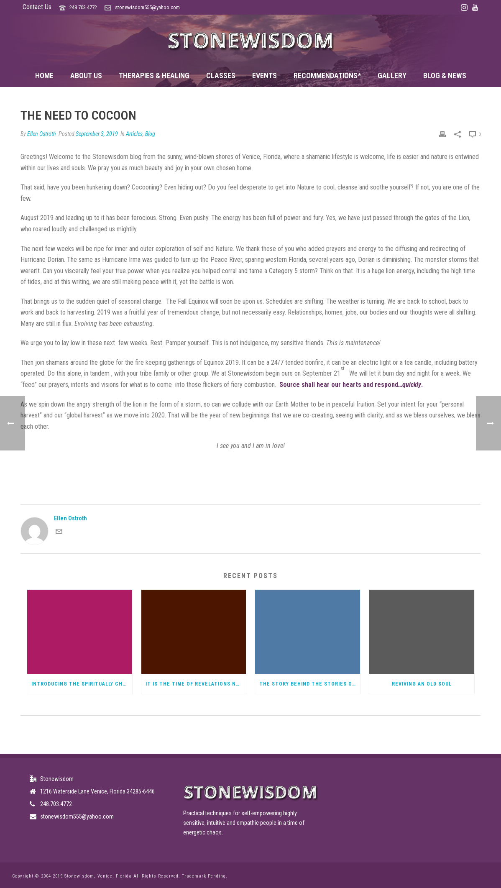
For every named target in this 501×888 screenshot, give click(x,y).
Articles (134, 134)
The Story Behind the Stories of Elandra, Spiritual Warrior (309, 684)
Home (44, 75)
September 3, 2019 (97, 134)
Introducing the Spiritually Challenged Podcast (81, 684)
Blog (150, 134)
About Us (86, 75)
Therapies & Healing (154, 75)
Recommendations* (327, 75)
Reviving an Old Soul (422, 684)
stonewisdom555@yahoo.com (147, 7)
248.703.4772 (83, 7)
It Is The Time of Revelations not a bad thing (196, 684)
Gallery (392, 75)
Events (264, 75)
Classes (220, 75)
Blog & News (444, 75)
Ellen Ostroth (41, 134)
